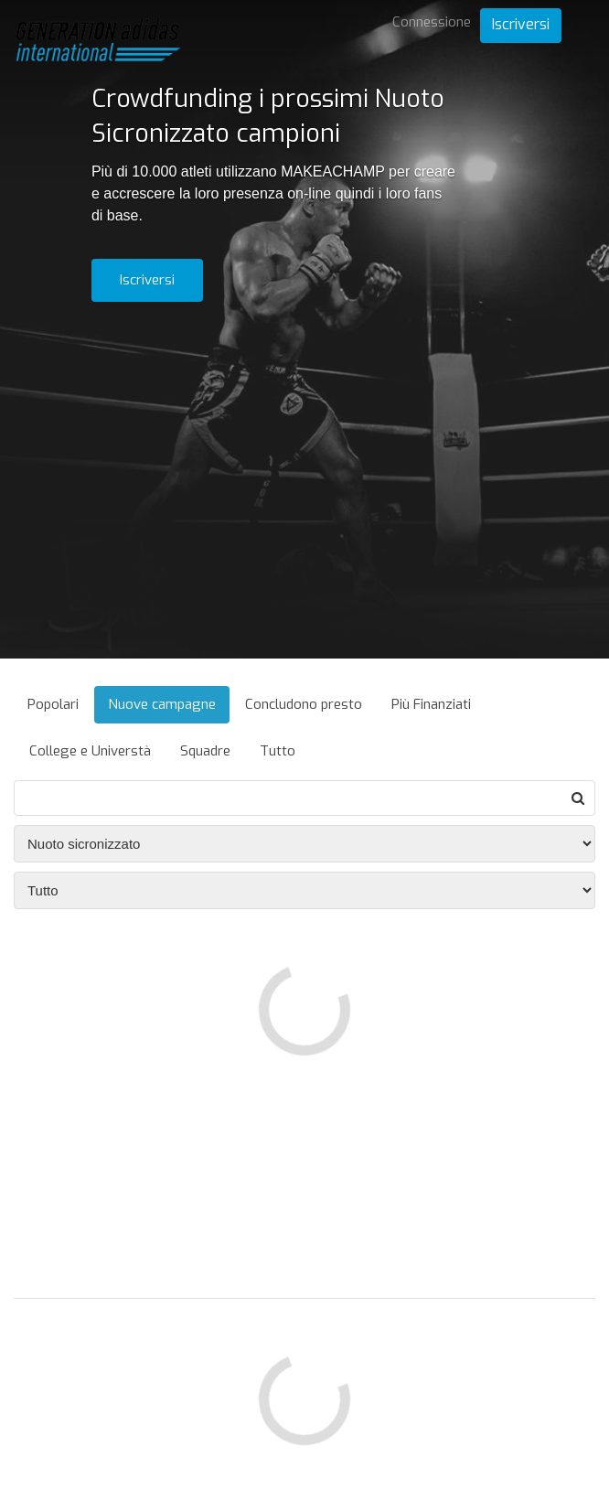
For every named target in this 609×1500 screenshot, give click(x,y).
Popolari (53, 704)
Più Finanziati (431, 704)
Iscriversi (521, 24)
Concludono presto (303, 704)
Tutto (277, 751)
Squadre (205, 751)
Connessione (431, 22)
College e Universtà (90, 751)
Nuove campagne (162, 704)
